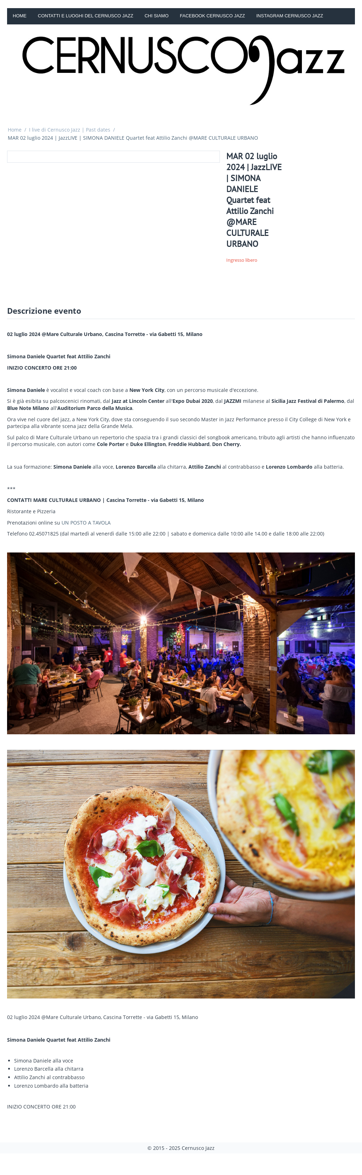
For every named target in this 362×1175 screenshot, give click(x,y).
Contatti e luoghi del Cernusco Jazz (85, 15)
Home (20, 15)
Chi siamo (157, 15)
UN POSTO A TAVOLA (86, 522)
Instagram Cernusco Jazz (289, 15)
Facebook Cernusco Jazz (212, 15)
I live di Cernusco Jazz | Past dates (69, 129)
